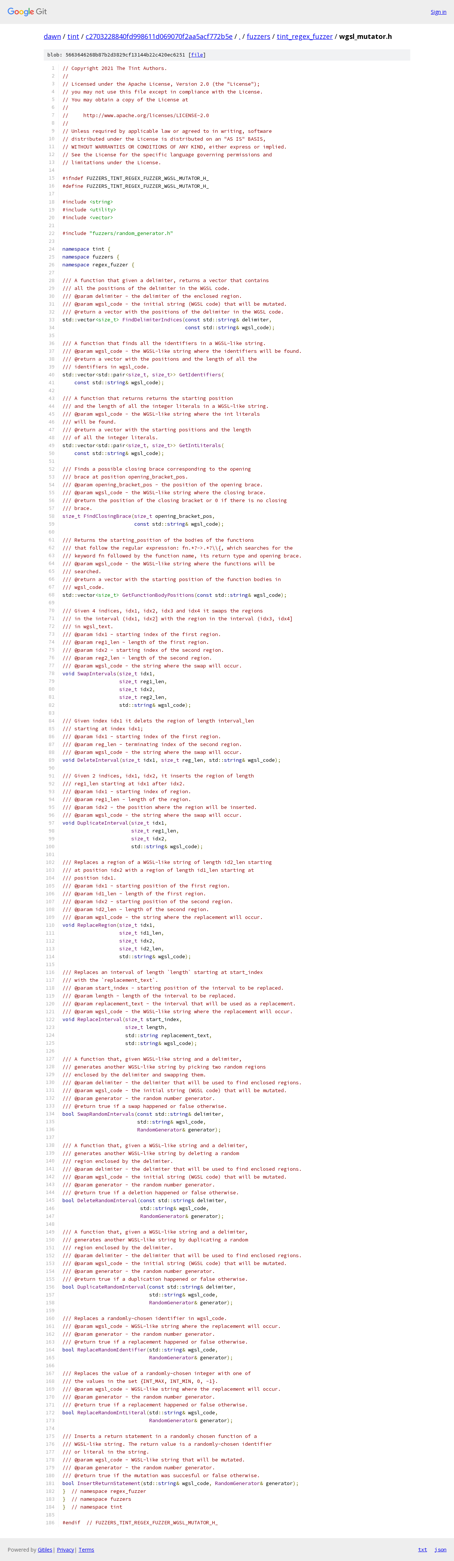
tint (73, 36)
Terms (86, 1549)
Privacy (65, 1549)
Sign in (439, 11)
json (441, 1549)
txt (422, 1549)
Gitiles (45, 1549)
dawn (52, 36)
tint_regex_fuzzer (305, 36)
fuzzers (258, 36)
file (197, 55)
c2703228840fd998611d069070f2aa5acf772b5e (159, 36)
